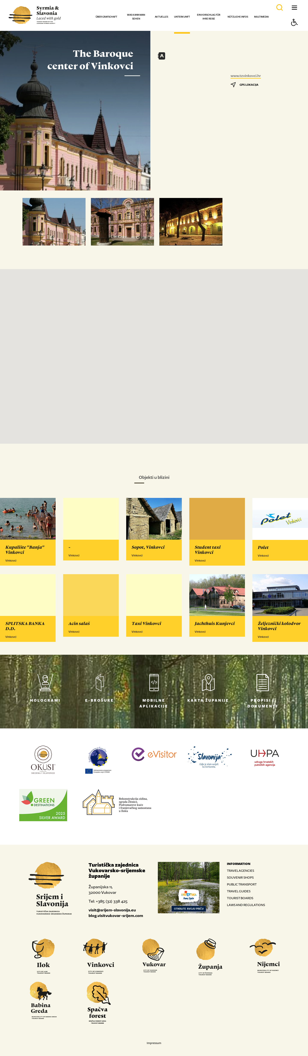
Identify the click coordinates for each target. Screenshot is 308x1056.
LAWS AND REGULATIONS (246, 905)
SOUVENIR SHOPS (240, 877)
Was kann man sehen (136, 16)
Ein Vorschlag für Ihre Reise (208, 16)
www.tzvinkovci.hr (246, 75)
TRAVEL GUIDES (238, 891)
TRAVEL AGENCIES (240, 871)
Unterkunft (182, 16)
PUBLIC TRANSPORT (242, 884)
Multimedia (261, 16)
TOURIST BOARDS (240, 898)
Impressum (154, 1043)
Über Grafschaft (106, 16)
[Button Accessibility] (294, 30)
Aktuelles (161, 16)
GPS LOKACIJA (244, 84)
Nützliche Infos (238, 16)
